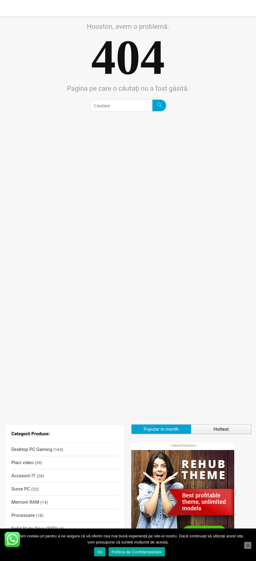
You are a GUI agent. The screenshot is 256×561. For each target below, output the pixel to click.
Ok (99, 552)
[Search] (246, 8)
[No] (247, 545)
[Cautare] (159, 105)
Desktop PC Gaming (31, 449)
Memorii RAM (25, 502)
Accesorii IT (23, 476)
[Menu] (7, 8)
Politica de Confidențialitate (137, 552)
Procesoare (23, 515)
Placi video (22, 462)
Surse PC (20, 489)
